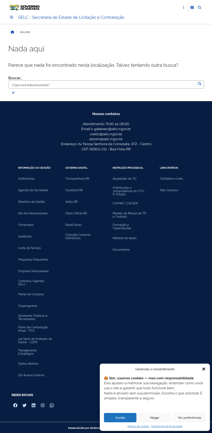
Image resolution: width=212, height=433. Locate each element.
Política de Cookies (138, 426)
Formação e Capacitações (122, 226)
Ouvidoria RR (74, 190)
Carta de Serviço (29, 247)
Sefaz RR (71, 201)
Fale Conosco (169, 190)
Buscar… (15, 77)
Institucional (26, 178)
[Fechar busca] (13, 93)
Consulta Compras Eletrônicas (78, 236)
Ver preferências (189, 417)
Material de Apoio (124, 238)
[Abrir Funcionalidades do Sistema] (192, 7)
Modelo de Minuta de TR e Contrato (129, 214)
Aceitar (120, 417)
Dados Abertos (28, 363)
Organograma (27, 305)
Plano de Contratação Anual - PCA (33, 328)
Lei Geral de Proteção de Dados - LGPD (35, 340)
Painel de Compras (31, 294)
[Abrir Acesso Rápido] (183, 7)
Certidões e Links (171, 178)
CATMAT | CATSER (125, 203)
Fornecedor (26, 224)
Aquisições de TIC (125, 178)
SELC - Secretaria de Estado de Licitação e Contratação (71, 17)
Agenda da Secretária (33, 190)
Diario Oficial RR (76, 213)
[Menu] (11, 17)
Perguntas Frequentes (33, 259)
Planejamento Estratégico (27, 352)
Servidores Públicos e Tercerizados (32, 317)
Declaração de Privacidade (166, 426)
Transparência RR (77, 178)
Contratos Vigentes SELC (31, 282)
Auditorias (25, 236)
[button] (204, 369)
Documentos (121, 249)
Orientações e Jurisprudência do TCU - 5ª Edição (129, 191)
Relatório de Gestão (31, 201)
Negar (154, 417)
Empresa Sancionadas (33, 271)
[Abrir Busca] (199, 7)
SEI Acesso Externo (31, 375)
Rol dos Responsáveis (33, 213)
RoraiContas (73, 224)
